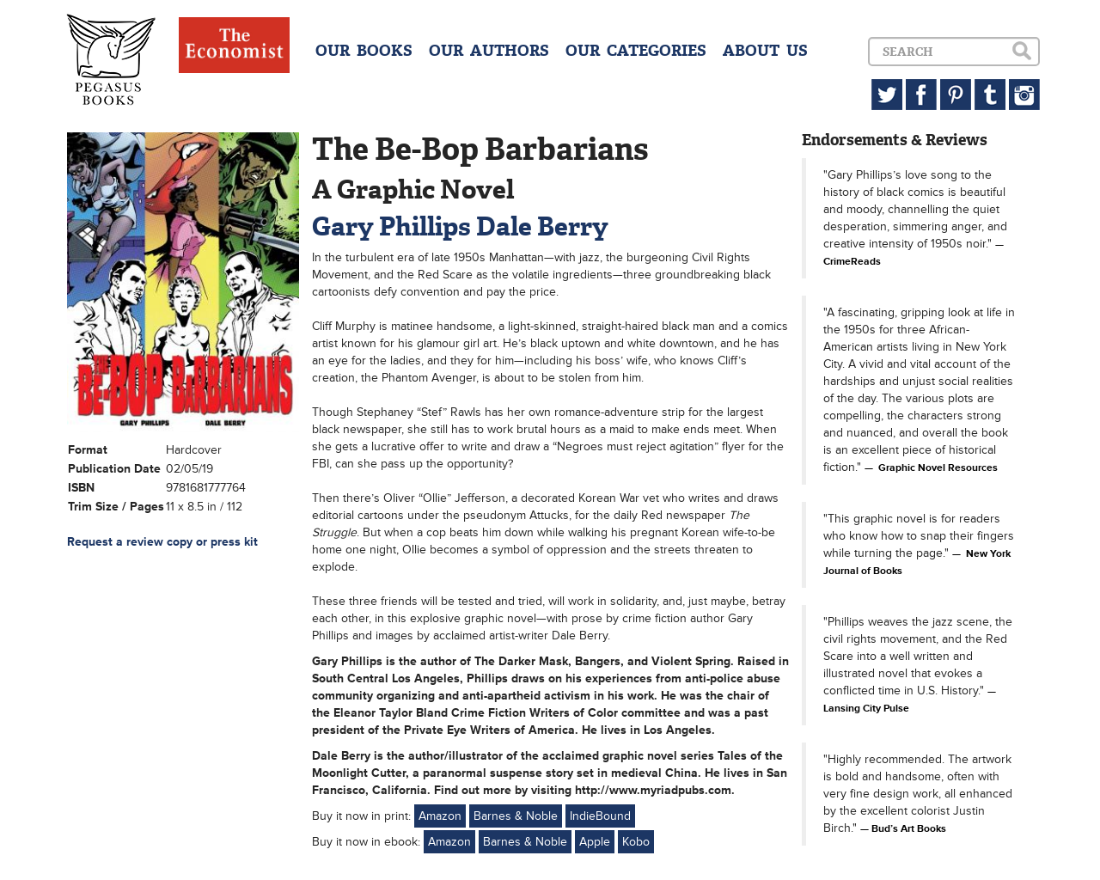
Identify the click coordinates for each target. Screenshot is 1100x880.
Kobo (636, 841)
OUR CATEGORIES (635, 50)
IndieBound (600, 816)
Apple (594, 841)
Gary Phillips (391, 226)
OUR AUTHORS (489, 50)
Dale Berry (542, 226)
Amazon (440, 816)
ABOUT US (765, 50)
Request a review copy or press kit (162, 542)
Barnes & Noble (516, 816)
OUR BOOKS (363, 50)
